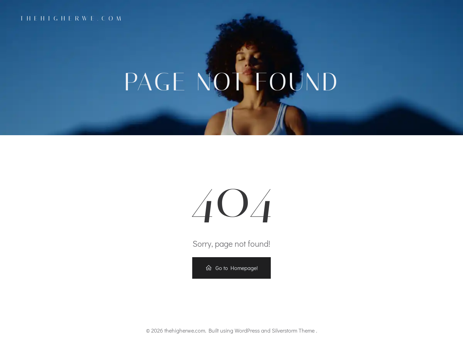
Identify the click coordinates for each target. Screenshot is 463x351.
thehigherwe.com (72, 18)
